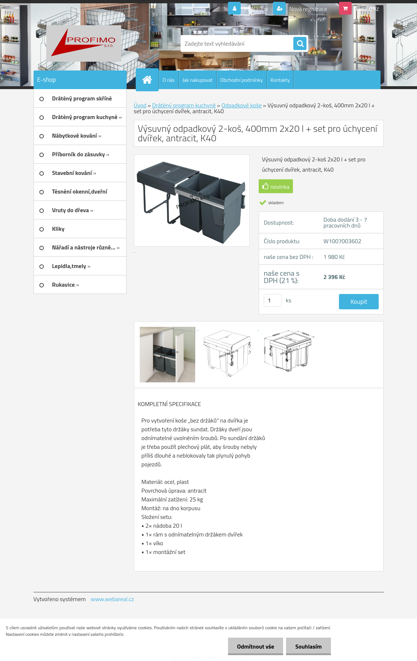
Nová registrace (307, 8)
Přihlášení (256, 8)
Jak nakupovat (197, 80)
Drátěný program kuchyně (184, 105)
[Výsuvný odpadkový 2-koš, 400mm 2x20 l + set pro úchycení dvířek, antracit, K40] (168, 328)
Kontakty (280, 80)
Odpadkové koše (241, 105)
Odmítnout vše (255, 646)
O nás (169, 80)
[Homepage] (150, 79)
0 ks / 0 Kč (366, 8)
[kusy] (273, 300)
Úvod (140, 105)
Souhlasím (308, 646)
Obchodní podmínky (241, 80)
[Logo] (84, 43)
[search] (299, 44)
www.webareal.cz (112, 599)
